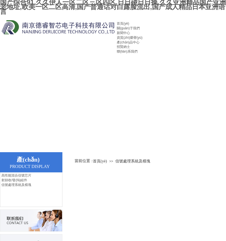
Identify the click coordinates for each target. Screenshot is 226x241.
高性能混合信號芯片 (16, 175)
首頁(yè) (123, 23)
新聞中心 (123, 33)
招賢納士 (123, 47)
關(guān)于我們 (128, 28)
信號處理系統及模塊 (16, 185)
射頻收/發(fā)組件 (14, 180)
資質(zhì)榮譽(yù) (130, 38)
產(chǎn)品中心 (128, 42)
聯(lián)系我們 (127, 51)
